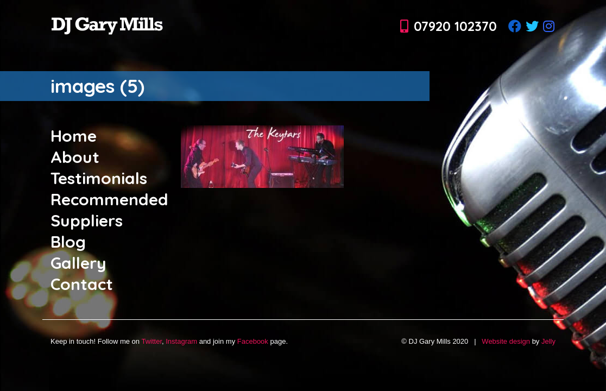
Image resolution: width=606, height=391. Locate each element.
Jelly (548, 341)
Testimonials (98, 178)
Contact (81, 284)
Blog (68, 241)
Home (73, 135)
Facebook (252, 341)
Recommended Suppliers (109, 210)
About (74, 157)
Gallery (78, 263)
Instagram (181, 341)
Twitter (151, 341)
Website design (506, 341)
